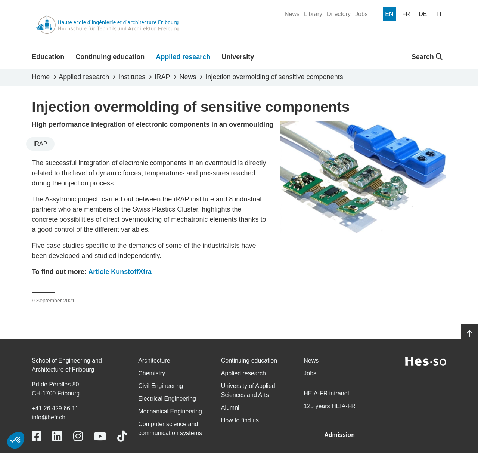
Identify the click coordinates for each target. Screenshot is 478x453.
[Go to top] (469, 333)
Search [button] (427, 57)
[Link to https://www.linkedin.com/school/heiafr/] (57, 436)
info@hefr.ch (48, 417)
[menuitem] (292, 14)
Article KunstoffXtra (120, 271)
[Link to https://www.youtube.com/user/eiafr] (100, 436)
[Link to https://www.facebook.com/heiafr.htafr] (36, 436)
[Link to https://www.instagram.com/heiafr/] (78, 436)
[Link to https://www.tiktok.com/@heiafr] (122, 436)
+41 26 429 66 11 (55, 408)
